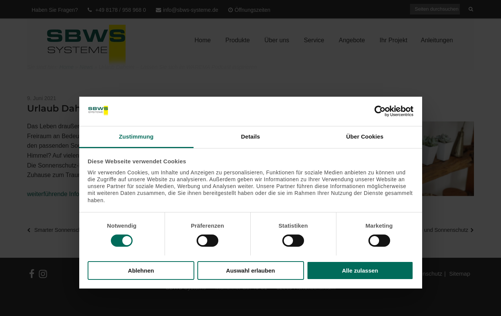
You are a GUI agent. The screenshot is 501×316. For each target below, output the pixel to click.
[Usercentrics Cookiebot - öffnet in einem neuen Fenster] (380, 111)
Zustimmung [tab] (136, 136)
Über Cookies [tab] (365, 136)
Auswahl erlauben (250, 270)
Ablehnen (141, 270)
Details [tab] (250, 136)
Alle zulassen (360, 270)
